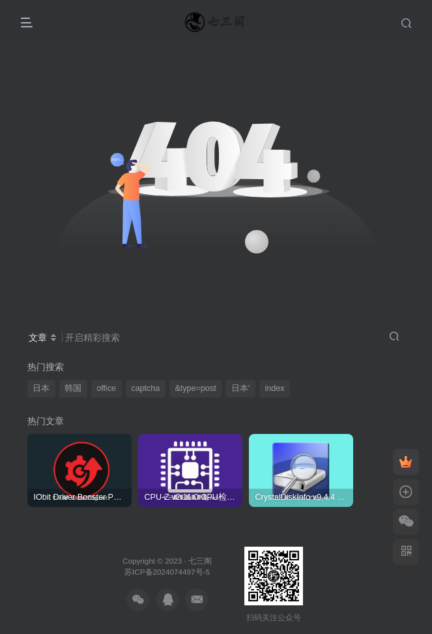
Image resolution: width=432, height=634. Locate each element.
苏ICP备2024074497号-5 (167, 572)
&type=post (195, 388)
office (106, 388)
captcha (145, 388)
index (274, 388)
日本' (240, 388)
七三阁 (200, 560)
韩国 (73, 388)
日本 (41, 388)
